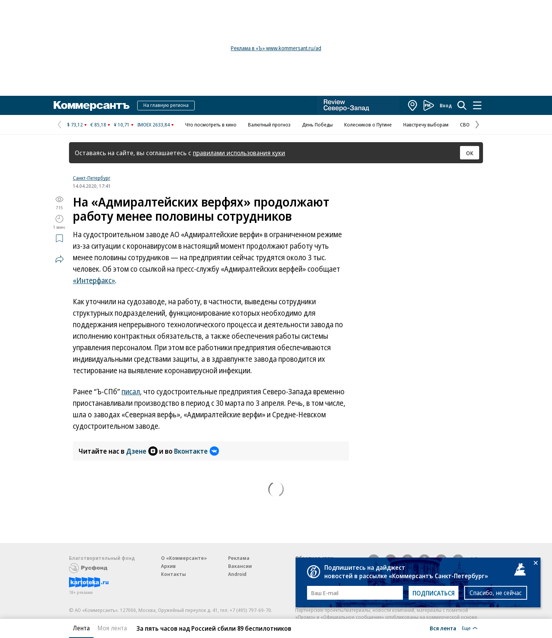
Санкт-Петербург (91, 177)
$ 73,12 (75, 124)
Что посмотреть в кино (211, 124)
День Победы (317, 124)
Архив (168, 566)
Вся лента (443, 628)
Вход (446, 105)
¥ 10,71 (122, 124)
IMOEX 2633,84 (153, 124)
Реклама (239, 557)
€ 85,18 (98, 124)
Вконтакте (196, 451)
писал (131, 392)
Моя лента (112, 628)
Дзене (142, 451)
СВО (465, 124)
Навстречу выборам (426, 124)
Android (237, 574)
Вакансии (240, 566)
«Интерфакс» (94, 280)
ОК (469, 153)
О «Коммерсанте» (184, 557)
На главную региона (166, 105)
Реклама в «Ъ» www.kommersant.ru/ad (276, 48)
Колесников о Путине (368, 124)
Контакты (173, 574)
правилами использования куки (239, 152)
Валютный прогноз (269, 124)
